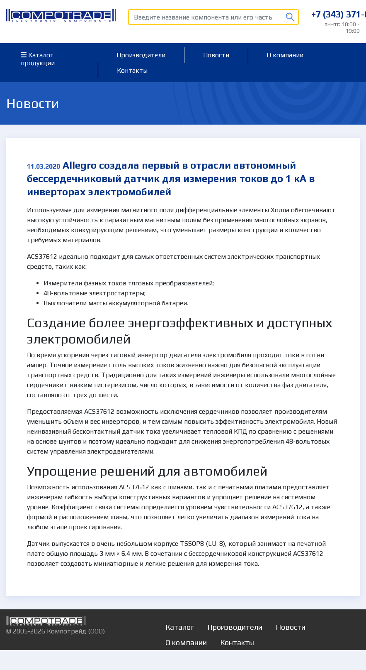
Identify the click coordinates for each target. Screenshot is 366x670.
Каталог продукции (38, 59)
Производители (140, 55)
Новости (216, 55)
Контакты (132, 70)
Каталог (179, 627)
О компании (285, 55)
